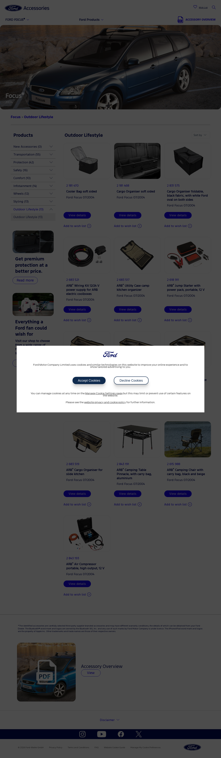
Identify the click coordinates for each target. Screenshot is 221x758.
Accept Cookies (89, 380)
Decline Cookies (131, 380)
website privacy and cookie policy (105, 402)
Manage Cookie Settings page (104, 393)
